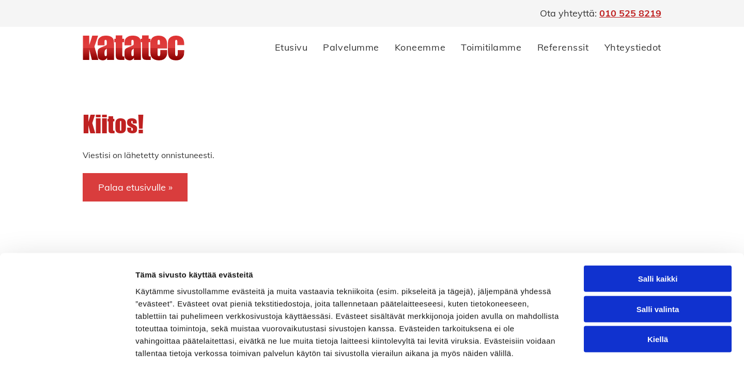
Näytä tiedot (552, 323)
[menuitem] (283, 47)
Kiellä (657, 268)
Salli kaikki (658, 208)
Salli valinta (658, 238)
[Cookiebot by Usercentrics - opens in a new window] (67, 324)
